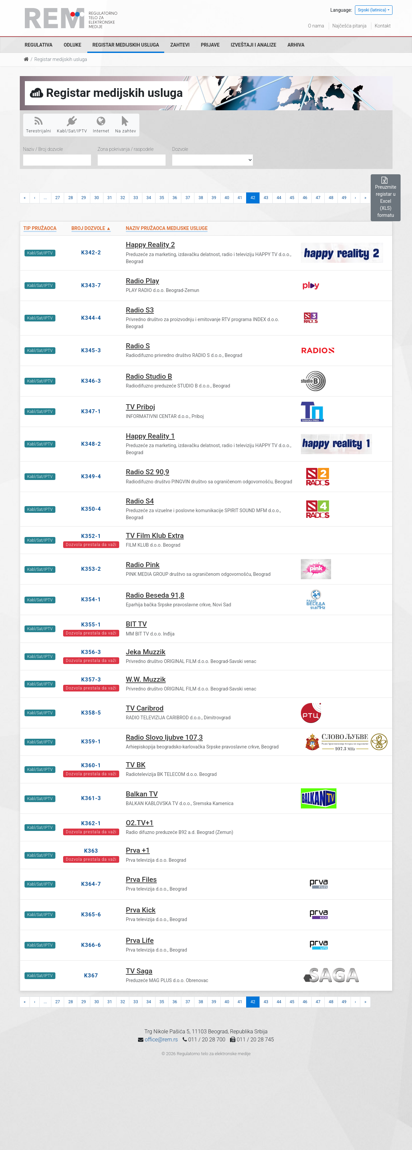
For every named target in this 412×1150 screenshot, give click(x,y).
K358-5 (91, 713)
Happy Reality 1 (150, 436)
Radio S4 (140, 501)
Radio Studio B (149, 376)
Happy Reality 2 (150, 245)
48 (331, 197)
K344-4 (91, 318)
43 (266, 197)
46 (305, 197)
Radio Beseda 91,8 (155, 595)
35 (161, 197)
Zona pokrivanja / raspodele (126, 149)
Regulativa (39, 45)
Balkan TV (142, 794)
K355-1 (91, 624)
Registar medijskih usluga (125, 45)
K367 (91, 975)
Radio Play (142, 281)
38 (200, 197)
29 (83, 197)
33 (135, 197)
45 (292, 197)
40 (227, 197)
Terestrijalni (38, 124)
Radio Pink (142, 565)
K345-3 (91, 350)
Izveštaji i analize (253, 45)
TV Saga (139, 971)
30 (96, 197)
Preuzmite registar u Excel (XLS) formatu (385, 197)
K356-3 (91, 652)
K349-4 (91, 476)
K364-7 (91, 884)
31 (109, 197)
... (45, 197)
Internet (101, 124)
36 (175, 197)
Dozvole (180, 149)
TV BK (135, 765)
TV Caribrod (145, 708)
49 (344, 197)
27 (57, 197)
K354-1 (91, 599)
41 (240, 197)
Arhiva (295, 45)
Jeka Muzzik (146, 652)
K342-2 (91, 252)
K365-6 (91, 914)
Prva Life (140, 940)
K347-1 (91, 411)
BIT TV (136, 624)
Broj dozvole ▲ (91, 228)
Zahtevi (179, 45)
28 (70, 197)
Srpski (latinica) (372, 10)
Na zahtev (125, 124)
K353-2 (91, 569)
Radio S (138, 346)
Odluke (72, 45)
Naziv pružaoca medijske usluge (167, 228)
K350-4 (91, 509)
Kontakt (383, 25)
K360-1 (91, 765)
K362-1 (91, 823)
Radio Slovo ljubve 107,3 (164, 737)
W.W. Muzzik (146, 679)
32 (123, 197)
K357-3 (91, 679)
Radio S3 (140, 310)
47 (318, 197)
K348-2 (91, 444)
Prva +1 (138, 850)
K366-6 (91, 945)
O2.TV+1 (139, 823)
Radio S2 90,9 (147, 472)
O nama (316, 25)
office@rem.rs (161, 1039)
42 (252, 197)
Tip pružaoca (40, 228)
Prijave (210, 45)
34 (148, 197)
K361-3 (91, 798)
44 (279, 197)
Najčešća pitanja (349, 25)
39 (214, 197)
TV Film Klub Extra (155, 536)
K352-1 (91, 536)
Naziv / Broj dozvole (43, 149)
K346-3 (91, 381)
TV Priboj (140, 407)
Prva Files (141, 879)
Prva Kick (140, 910)
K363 (91, 851)
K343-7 (91, 285)
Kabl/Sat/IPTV (72, 124)
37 (187, 197)
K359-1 (91, 741)
